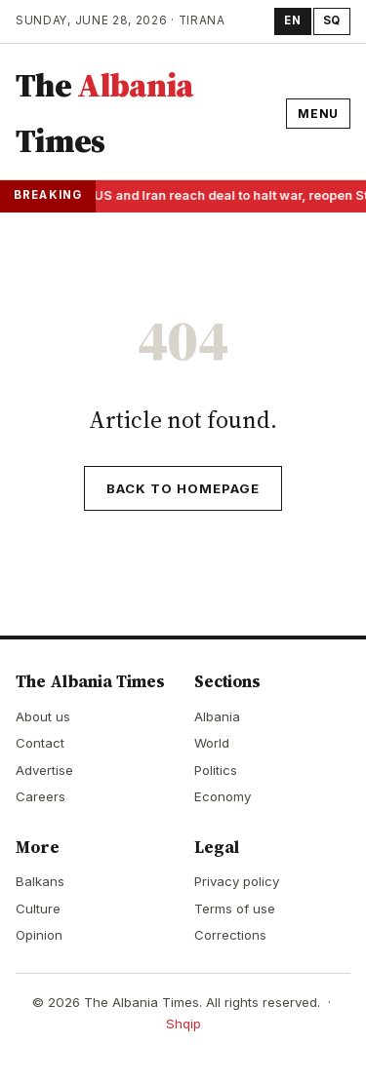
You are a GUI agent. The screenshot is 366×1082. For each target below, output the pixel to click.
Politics (215, 770)
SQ (332, 20)
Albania (217, 716)
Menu (318, 113)
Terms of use (234, 908)
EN (292, 20)
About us (43, 716)
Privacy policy (236, 881)
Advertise (44, 770)
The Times (104, 113)
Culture (38, 908)
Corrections (230, 935)
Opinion (39, 935)
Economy (222, 796)
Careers (40, 796)
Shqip (183, 1023)
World (211, 743)
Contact (40, 743)
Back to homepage (183, 488)
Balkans (40, 881)
